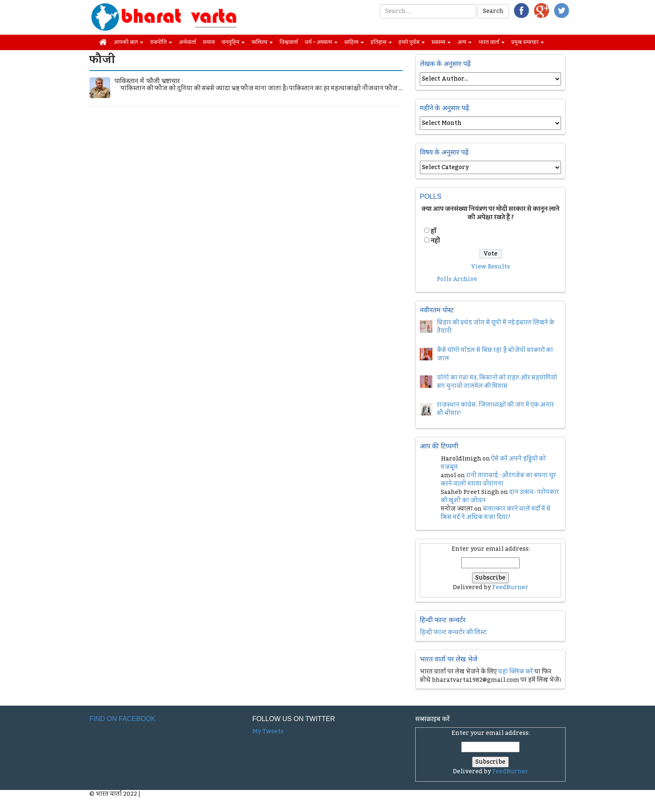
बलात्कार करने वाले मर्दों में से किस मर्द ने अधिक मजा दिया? (496, 513)
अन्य (464, 42)
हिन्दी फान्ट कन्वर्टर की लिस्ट (453, 632)
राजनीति (161, 42)
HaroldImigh (461, 459)
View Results (490, 267)
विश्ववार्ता (288, 42)
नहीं (435, 241)
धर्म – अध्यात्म (321, 42)
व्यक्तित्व (262, 42)
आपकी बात (128, 42)
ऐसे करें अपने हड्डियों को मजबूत (493, 463)
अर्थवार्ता (187, 42)
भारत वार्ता (491, 42)
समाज (209, 42)
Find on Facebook (122, 718)
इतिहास (381, 42)
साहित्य (354, 42)
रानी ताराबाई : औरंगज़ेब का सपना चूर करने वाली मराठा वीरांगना (498, 480)
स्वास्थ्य (441, 42)
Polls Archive (457, 279)
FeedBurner (510, 587)
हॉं (433, 231)
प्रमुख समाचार (527, 42)
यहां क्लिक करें (515, 672)
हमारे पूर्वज (412, 42)
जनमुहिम (233, 42)
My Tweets (268, 731)
